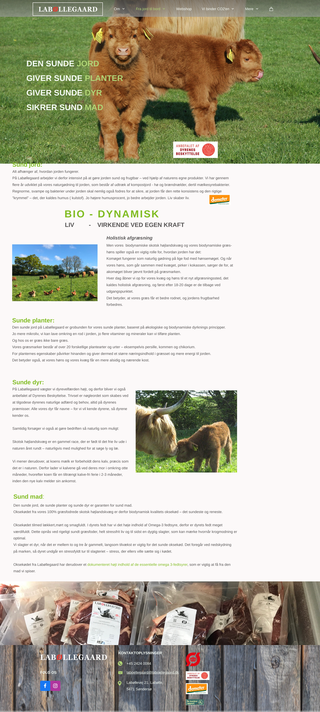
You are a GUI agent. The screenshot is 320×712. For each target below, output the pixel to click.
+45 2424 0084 (139, 664)
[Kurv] (271, 8)
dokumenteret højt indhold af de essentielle (137, 565)
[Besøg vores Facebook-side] (45, 686)
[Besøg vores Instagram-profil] (55, 686)
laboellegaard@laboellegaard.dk (153, 672)
